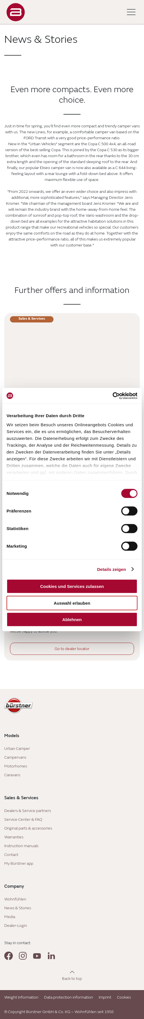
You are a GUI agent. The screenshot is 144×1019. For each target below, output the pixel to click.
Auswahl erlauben (72, 602)
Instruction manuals (21, 845)
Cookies (124, 997)
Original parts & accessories (28, 828)
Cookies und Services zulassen (72, 586)
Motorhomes (15, 766)
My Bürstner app (18, 863)
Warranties (13, 837)
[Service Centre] (72, 367)
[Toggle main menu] (131, 12)
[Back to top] (72, 975)
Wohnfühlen (15, 899)
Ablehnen (72, 619)
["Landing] (15, 12)
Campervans (15, 757)
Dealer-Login (15, 925)
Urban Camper (17, 748)
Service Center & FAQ (23, 819)
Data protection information (68, 997)
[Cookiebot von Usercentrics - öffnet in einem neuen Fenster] (112, 395)
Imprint (105, 997)
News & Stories (17, 908)
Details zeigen (111, 569)
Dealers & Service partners (27, 810)
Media (9, 916)
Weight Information (21, 997)
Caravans (12, 775)
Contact (11, 854)
